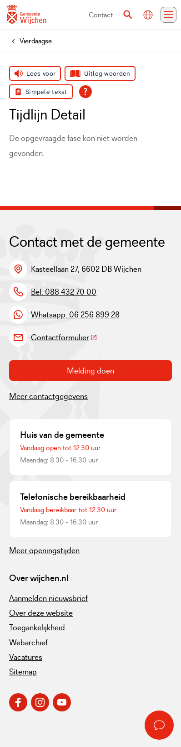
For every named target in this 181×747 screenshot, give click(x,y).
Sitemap (23, 672)
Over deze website (41, 613)
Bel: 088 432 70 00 (63, 292)
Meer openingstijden (44, 550)
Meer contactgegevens (48, 396)
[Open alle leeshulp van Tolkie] (85, 91)
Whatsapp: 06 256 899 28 (75, 315)
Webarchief (28, 643)
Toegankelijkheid (37, 627)
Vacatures (25, 657)
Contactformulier (64, 337)
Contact (101, 14)
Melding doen (90, 371)
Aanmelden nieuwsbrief (48, 598)
